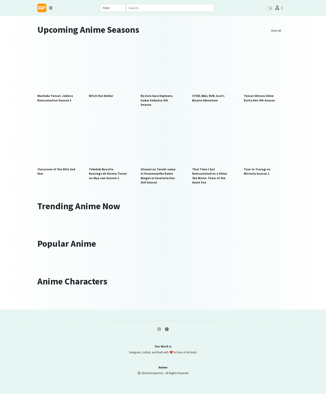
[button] (278, 8)
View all (276, 30)
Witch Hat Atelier (101, 96)
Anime (163, 367)
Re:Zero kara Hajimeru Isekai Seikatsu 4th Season (157, 100)
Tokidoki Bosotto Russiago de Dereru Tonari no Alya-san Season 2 (108, 173)
